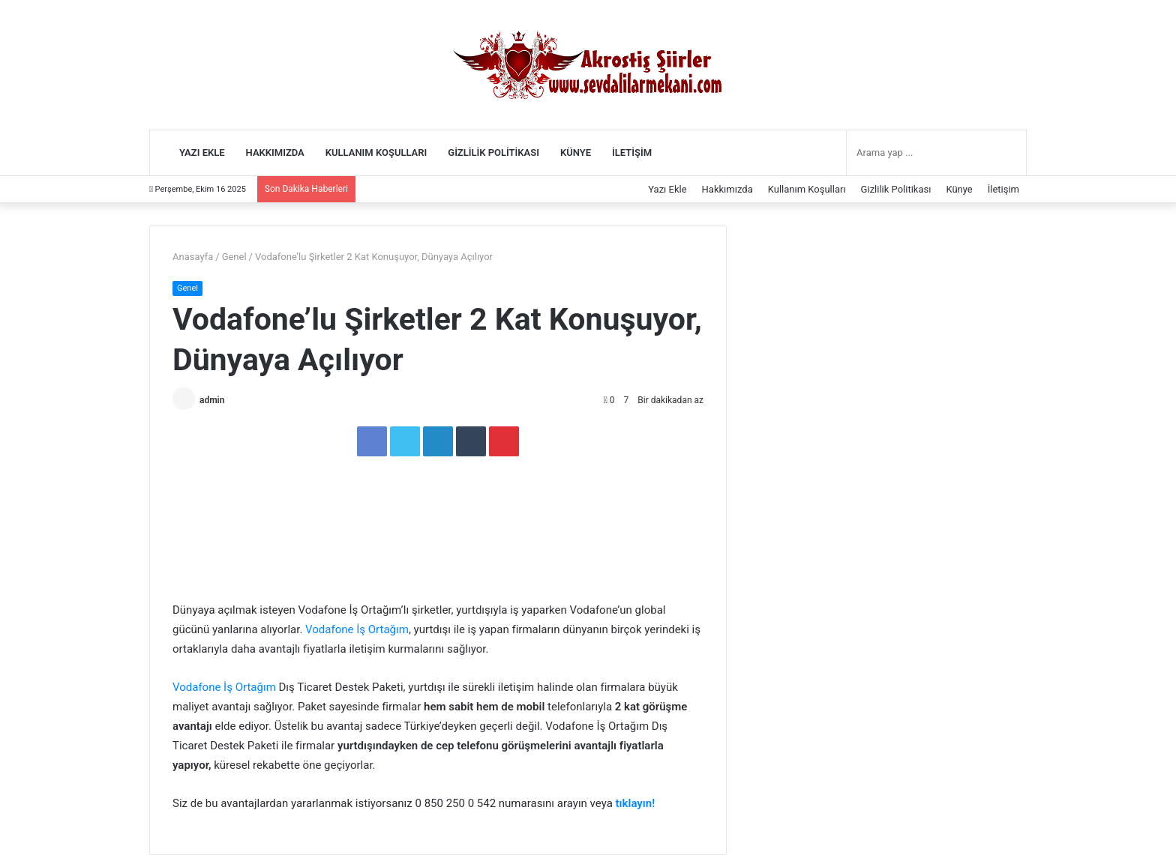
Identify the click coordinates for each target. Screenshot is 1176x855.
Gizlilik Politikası (493, 152)
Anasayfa (192, 256)
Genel (234, 256)
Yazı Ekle (202, 152)
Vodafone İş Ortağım (357, 629)
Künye (575, 152)
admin (212, 400)
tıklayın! (636, 803)
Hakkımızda (275, 152)
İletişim (632, 152)
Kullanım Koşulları (377, 152)
